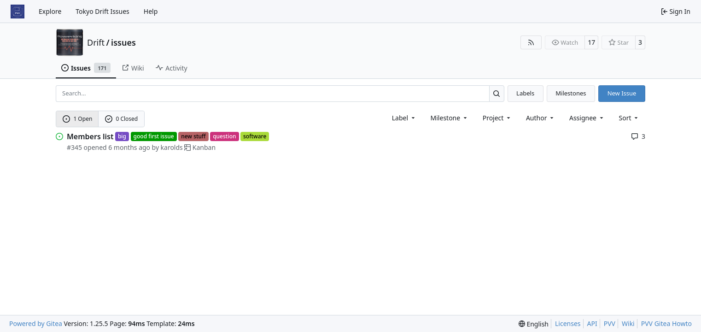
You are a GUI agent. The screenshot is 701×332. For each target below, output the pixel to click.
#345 (74, 147)
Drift (96, 42)
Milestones (570, 93)
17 (591, 42)
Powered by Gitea (35, 323)
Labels (525, 93)
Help (151, 11)
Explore (50, 11)
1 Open (78, 119)
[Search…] (496, 93)
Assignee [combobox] (587, 117)
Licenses (568, 323)
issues (123, 42)
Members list (90, 136)
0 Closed (121, 119)
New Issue (622, 93)
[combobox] (404, 117)
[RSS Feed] (531, 42)
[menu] (629, 117)
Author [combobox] (540, 117)
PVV (609, 323)
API (592, 323)
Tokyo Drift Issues (102, 11)
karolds (172, 147)
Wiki (628, 323)
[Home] (17, 11)
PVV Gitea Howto (666, 323)
